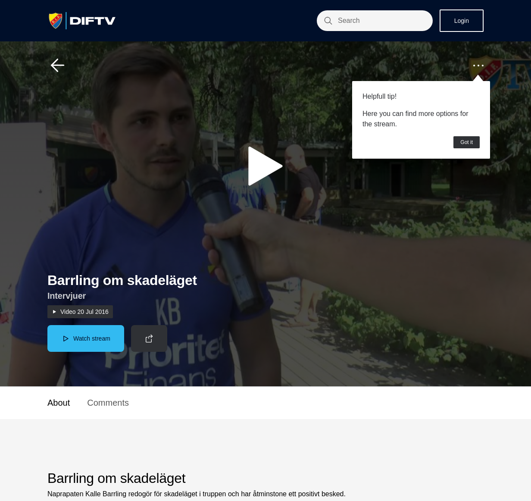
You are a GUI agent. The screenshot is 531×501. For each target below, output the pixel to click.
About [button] (58, 402)
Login (461, 20)
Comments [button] (108, 402)
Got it (466, 142)
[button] (57, 65)
